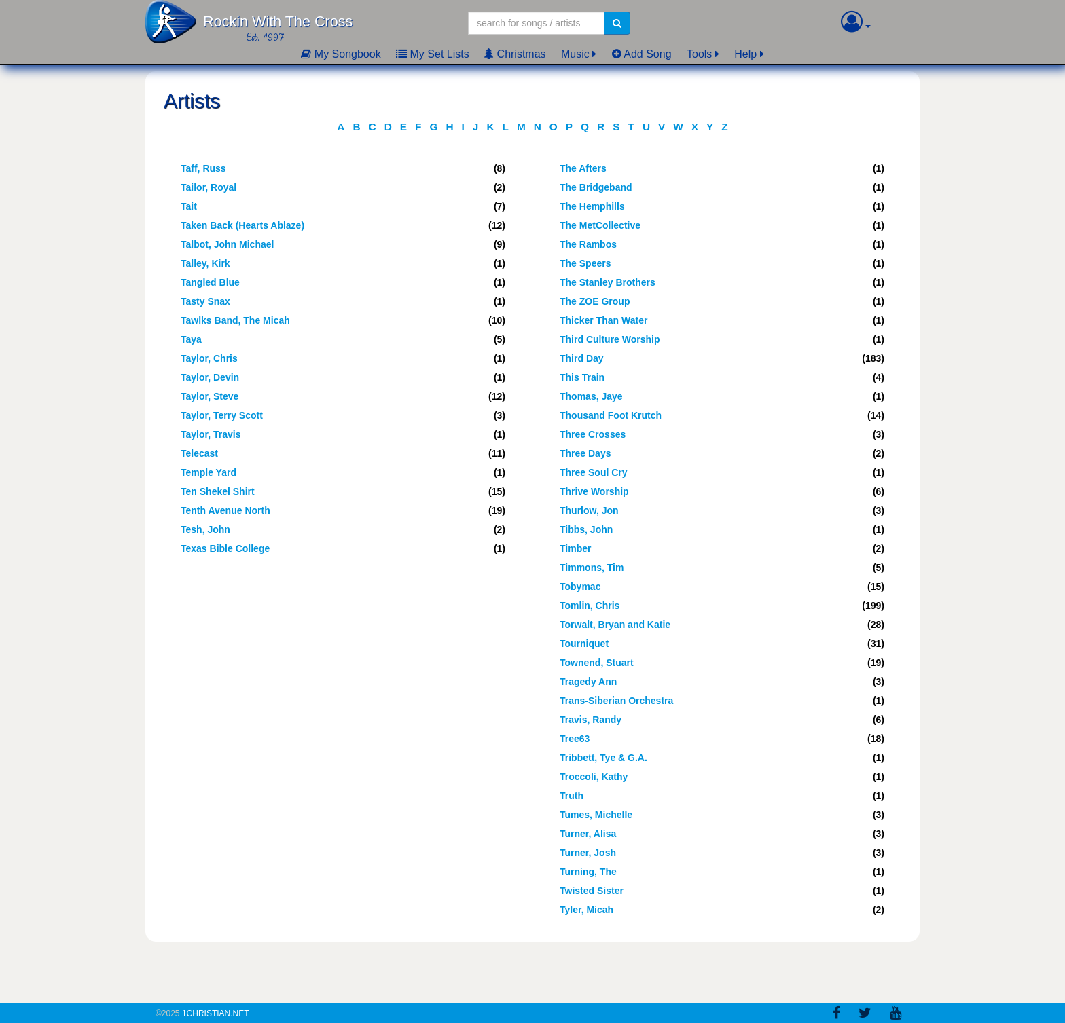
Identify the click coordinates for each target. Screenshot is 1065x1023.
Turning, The (588, 871)
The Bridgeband (596, 187)
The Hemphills (592, 206)
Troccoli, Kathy (594, 776)
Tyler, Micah (586, 909)
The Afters (583, 168)
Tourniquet (584, 643)
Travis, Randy (590, 719)
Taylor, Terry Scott (222, 415)
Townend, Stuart (597, 662)
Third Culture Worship (610, 339)
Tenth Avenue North (225, 510)
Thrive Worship (594, 491)
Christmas (514, 54)
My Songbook (340, 54)
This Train (582, 377)
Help (745, 54)
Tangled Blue (210, 282)
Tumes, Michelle (596, 814)
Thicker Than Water (603, 320)
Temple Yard (208, 472)
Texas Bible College (225, 548)
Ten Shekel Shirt (218, 491)
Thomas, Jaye (591, 396)
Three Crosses (593, 434)
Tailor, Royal (208, 187)
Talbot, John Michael (227, 244)
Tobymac (580, 586)
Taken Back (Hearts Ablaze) (242, 225)
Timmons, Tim (592, 567)
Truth (571, 795)
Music (575, 54)
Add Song (642, 54)
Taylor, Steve (209, 396)
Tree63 (575, 738)
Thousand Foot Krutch (611, 415)
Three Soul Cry (594, 472)
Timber (575, 548)
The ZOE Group (595, 301)
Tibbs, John (586, 529)
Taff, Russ (203, 168)
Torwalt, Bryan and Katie (615, 624)
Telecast (199, 453)
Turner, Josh (588, 852)
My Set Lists (432, 54)
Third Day (582, 358)
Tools (699, 54)
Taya (191, 339)
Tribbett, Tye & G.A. (603, 757)
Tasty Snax (205, 301)
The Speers (585, 263)
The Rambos (588, 244)
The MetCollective (600, 225)
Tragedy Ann (588, 681)
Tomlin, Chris (589, 605)
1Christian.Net (215, 1013)
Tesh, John (205, 529)
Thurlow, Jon (589, 510)
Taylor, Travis (210, 434)
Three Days (585, 453)
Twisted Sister (592, 890)
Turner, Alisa (588, 833)
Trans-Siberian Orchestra (616, 700)
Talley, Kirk (205, 263)
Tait (189, 206)
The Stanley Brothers (607, 282)
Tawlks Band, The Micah (235, 320)
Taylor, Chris (209, 358)
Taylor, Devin (210, 377)
